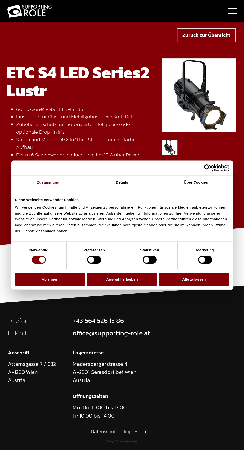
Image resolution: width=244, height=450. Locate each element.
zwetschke (131, 441)
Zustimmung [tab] (48, 182)
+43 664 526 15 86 (98, 321)
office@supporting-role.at (111, 333)
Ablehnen (50, 279)
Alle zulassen (194, 279)
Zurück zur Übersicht (206, 35)
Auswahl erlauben (122, 279)
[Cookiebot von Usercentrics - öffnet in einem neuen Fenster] (207, 167)
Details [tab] (122, 182)
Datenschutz (104, 431)
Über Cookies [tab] (196, 182)
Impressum (135, 431)
